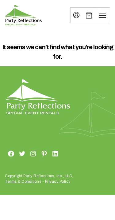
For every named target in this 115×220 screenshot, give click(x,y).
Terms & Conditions (23, 181)
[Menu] (102, 15)
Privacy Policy (58, 181)
